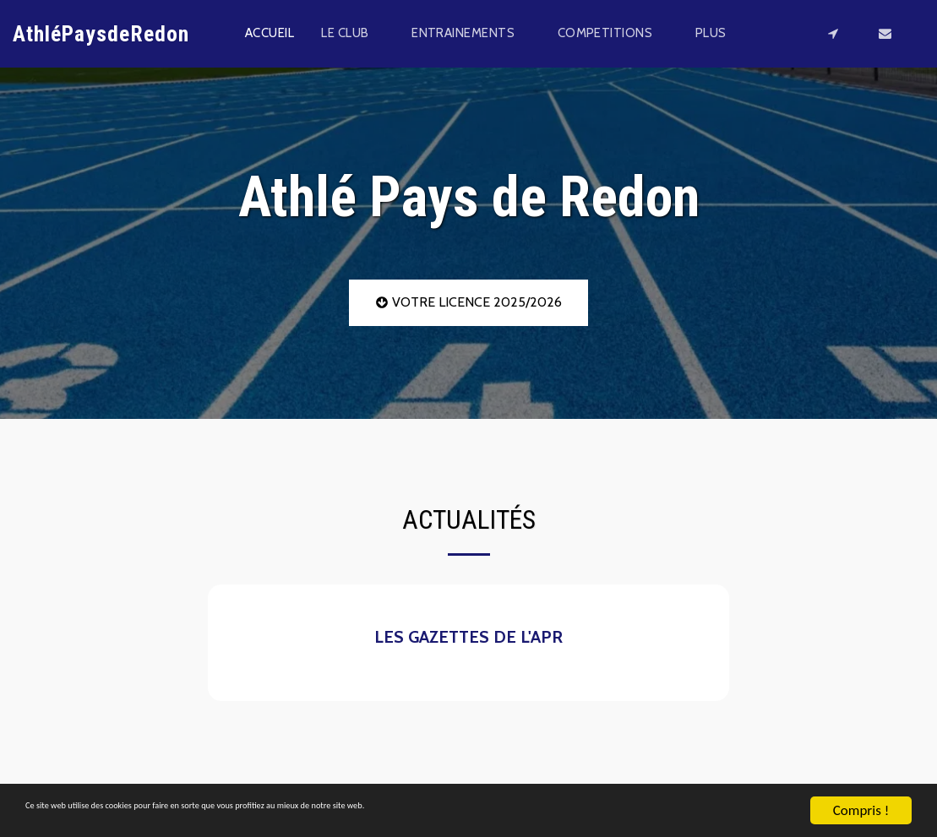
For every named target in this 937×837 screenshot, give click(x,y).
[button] (352, 33)
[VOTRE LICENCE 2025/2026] (468, 303)
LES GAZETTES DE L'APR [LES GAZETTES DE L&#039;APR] (468, 637)
